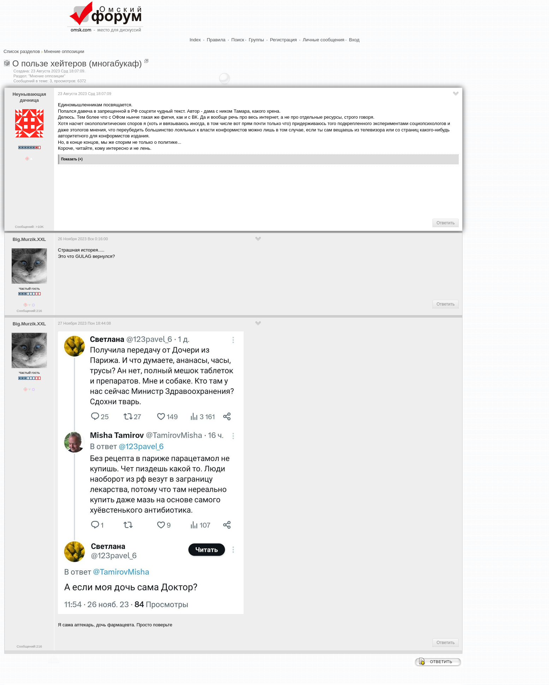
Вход (354, 39)
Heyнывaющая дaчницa (29, 97)
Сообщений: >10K (29, 227)
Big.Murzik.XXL (29, 239)
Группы (256, 39)
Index (195, 39)
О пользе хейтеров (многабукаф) (77, 63)
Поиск (237, 39)
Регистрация (283, 39)
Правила (216, 39)
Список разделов (22, 51)
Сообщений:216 (29, 311)
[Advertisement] (186, 191)
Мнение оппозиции (64, 51)
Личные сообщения (324, 39)
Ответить (445, 222)
